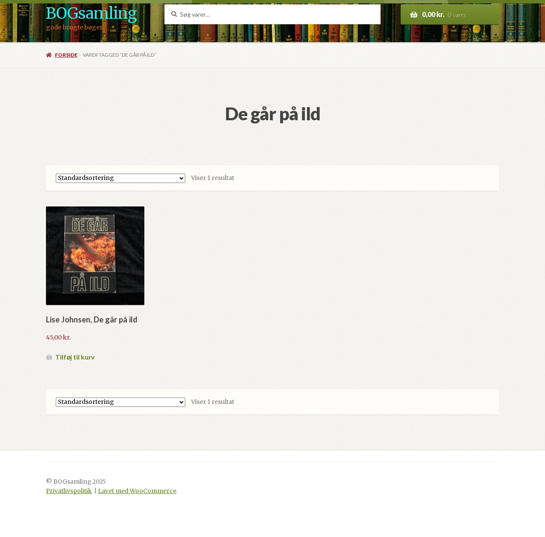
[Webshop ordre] (120, 178)
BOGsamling (91, 13)
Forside (66, 55)
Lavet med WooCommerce (137, 491)
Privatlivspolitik (69, 491)
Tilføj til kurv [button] (75, 357)
